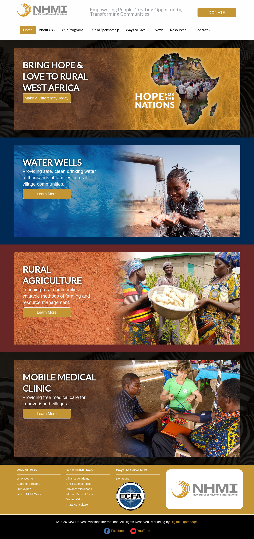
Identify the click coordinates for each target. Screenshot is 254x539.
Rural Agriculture (77, 504)
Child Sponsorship (105, 30)
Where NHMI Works (30, 494)
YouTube (140, 531)
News (159, 30)
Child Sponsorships (78, 483)
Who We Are (25, 478)
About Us (47, 30)
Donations (122, 478)
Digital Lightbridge (183, 522)
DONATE (217, 12)
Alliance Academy (77, 478)
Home (27, 30)
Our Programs (74, 30)
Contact (202, 30)
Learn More (46, 194)
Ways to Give (137, 30)
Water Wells (74, 499)
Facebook (114, 531)
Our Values (24, 489)
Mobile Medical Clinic (80, 494)
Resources (179, 30)
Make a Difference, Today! (47, 98)
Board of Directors (28, 483)
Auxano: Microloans (79, 489)
